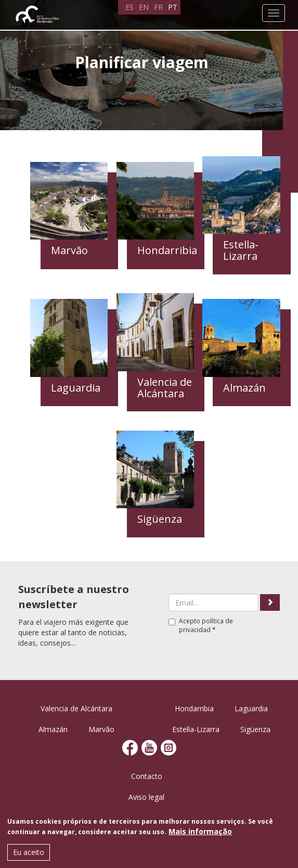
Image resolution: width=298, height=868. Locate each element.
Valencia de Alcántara (76, 708)
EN (144, 7)
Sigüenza (255, 729)
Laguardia (251, 708)
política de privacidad (206, 625)
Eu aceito (28, 853)
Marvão (101, 729)
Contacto (146, 776)
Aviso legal (146, 797)
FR (158, 7)
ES (129, 7)
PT (172, 7)
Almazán (53, 729)
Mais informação (200, 832)
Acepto (201, 625)
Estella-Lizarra (195, 729)
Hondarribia (194, 708)
